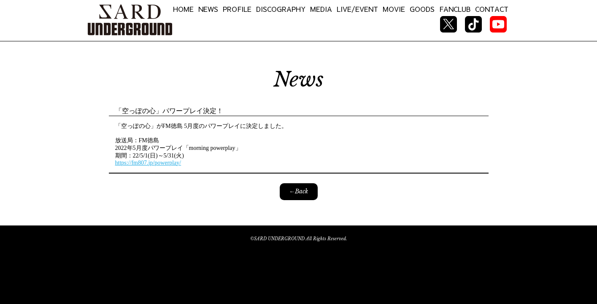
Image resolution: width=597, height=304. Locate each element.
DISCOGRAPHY (280, 9)
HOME (183, 9)
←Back (298, 191)
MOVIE (394, 9)
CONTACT (491, 9)
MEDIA (321, 9)
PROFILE (237, 9)
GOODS (422, 9)
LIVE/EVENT (357, 9)
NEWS (208, 9)
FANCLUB (454, 9)
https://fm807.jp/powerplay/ (148, 163)
